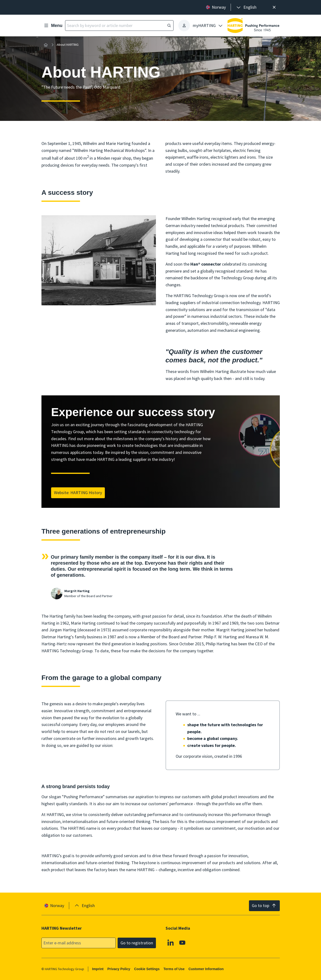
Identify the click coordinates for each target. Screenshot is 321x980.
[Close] (274, 7)
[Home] (45, 44)
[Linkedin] (170, 942)
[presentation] (246, 7)
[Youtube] (182, 942)
